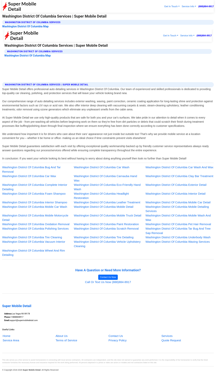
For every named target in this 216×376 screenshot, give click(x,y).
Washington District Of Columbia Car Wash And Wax (179, 167)
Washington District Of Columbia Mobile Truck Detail (107, 215)
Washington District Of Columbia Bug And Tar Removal (31, 169)
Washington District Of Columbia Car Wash (101, 167)
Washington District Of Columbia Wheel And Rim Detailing (33, 253)
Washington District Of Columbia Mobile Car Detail (177, 202)
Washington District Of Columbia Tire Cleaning (32, 237)
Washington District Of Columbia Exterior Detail (175, 184)
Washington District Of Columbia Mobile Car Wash (34, 206)
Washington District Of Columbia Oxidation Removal (35, 224)
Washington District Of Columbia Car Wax (29, 176)
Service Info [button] (188, 6)
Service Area (11, 340)
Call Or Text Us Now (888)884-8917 (108, 282)
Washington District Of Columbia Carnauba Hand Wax (105, 178)
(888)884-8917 (206, 6)
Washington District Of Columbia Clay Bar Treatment (179, 176)
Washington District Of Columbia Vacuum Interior (33, 241)
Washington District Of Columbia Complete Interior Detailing (34, 187)
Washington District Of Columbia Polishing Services (35, 228)
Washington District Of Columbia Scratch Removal (106, 228)
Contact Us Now (108, 277)
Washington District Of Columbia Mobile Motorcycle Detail (35, 217)
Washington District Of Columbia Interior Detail (175, 193)
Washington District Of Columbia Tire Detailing (103, 237)
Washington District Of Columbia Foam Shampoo (34, 193)
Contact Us (116, 335)
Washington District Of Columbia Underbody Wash (177, 237)
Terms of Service (66, 340)
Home (6, 335)
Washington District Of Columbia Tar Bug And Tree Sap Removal (178, 231)
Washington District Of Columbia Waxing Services (177, 241)
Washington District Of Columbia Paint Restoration (106, 224)
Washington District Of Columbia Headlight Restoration (101, 196)
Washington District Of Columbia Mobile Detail (103, 206)
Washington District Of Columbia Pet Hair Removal (178, 224)
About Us (62, 335)
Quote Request (171, 340)
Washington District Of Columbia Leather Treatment (107, 202)
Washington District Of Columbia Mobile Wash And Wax (178, 217)
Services (167, 335)
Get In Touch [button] (171, 6)
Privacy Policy (118, 340)
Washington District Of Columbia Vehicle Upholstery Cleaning (107, 244)
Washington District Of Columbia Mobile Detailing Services (177, 209)
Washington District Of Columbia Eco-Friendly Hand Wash (107, 187)
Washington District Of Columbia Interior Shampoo (34, 202)
